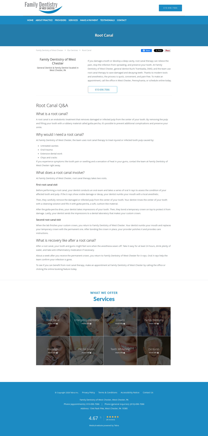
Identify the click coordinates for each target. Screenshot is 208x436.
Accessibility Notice (130, 392)
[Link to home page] (39, 8)
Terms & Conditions (107, 392)
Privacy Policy (88, 392)
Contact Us (148, 392)
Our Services (72, 50)
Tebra (116, 425)
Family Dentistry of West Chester (49, 50)
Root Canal (86, 50)
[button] (102, 89)
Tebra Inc (74, 392)
